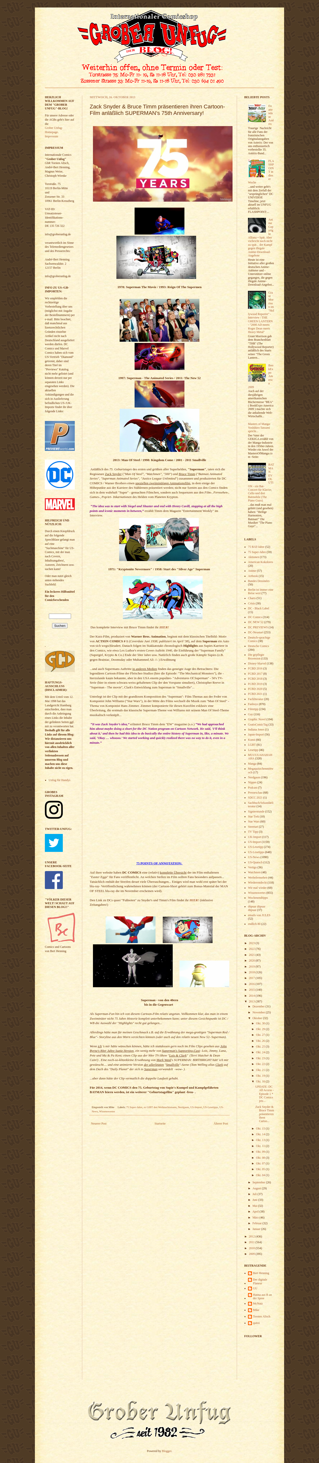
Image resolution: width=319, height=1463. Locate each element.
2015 (252, 989)
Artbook (253, 576)
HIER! (164, 627)
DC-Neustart (255, 632)
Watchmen (254, 872)
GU (255, 1288)
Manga (252, 763)
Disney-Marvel (257, 663)
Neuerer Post (98, 1123)
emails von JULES (259, 915)
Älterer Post (221, 1123)
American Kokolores (260, 562)
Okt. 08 (261, 1157)
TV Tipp (253, 831)
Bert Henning (261, 1273)
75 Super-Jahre (134, 1107)
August (257, 1188)
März (255, 1217)
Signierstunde (256, 811)
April (255, 1211)
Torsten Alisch (261, 1316)
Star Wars (253, 821)
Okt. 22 (261, 1064)
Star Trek (253, 816)
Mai (255, 1206)
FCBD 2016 (255, 668)
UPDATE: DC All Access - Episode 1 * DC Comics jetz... (264, 1094)
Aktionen (253, 557)
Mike (256, 1310)
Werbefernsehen (257, 877)
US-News (254, 857)
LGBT (252, 744)
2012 (252, 1236)
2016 (252, 984)
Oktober (257, 1018)
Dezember (258, 1006)
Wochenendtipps (258, 897)
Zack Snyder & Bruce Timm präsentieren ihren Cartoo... (264, 1114)
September (259, 1182)
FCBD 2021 (255, 694)
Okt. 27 (261, 1035)
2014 (252, 995)
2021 (252, 955)
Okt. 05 (261, 1169)
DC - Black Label (258, 608)
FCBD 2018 (255, 678)
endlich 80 (254, 924)
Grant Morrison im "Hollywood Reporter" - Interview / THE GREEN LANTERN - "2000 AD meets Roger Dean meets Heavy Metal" (261, 312)
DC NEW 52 (255, 622)
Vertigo (252, 867)
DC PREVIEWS (258, 627)
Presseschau (255, 792)
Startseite (160, 1123)
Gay (250, 714)
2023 (252, 943)
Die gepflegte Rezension (256, 656)
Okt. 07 (261, 1163)
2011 (252, 1242)
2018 (252, 972)
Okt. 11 (261, 1146)
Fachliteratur (255, 699)
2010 (252, 1248)
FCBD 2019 (255, 684)
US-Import (196, 1107)
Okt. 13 (261, 1140)
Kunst (251, 739)
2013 (252, 1001)
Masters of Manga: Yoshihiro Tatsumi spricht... (259, 427)
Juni (255, 1200)
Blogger (166, 1451)
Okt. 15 (261, 1128)
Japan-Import (256, 734)
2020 (252, 960)
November (259, 1012)
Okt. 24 (261, 1052)
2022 (252, 949)
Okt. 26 (261, 1041)
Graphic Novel (257, 719)
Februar (257, 1223)
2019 (252, 966)
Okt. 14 (261, 1134)
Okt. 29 (261, 1029)
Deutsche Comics (258, 646)
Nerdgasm (183, 1107)
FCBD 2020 (255, 689)
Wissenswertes (107, 1111)
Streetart (253, 826)
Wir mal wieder (257, 888)
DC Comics (255, 617)
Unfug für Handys (59, 780)
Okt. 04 (261, 1175)
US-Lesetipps (210, 1107)
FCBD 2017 (255, 673)
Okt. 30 (261, 1023)
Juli (254, 1194)
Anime (252, 570)
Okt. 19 (261, 1075)
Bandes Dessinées (258, 581)
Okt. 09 (261, 1151)
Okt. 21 (261, 1070)
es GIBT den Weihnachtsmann (160, 1107)
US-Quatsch (255, 862)
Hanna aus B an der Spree (262, 1296)
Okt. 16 (261, 1081)
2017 (252, 978)
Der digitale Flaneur (260, 1281)
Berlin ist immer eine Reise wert (260, 591)
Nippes (252, 782)
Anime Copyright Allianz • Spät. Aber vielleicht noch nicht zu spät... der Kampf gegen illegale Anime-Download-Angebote (260, 237)
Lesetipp (253, 750)
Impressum (51, 136)
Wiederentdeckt (257, 882)
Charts (252, 598)
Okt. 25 (261, 1046)
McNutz (258, 1303)
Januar (256, 1229)
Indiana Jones (256, 729)
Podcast (252, 787)
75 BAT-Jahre (256, 547)
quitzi (256, 1323)
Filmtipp (253, 709)
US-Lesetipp (255, 847)
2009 (252, 1254)
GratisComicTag (258, 724)
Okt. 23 (261, 1058)
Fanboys (253, 704)
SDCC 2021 (255, 797)
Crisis (251, 603)
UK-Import (254, 837)
